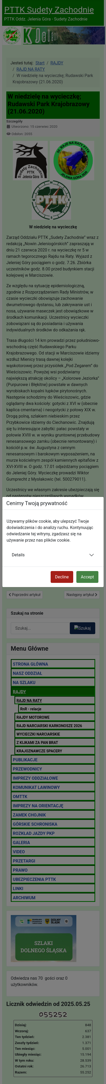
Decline (62, 576)
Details (18, 554)
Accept (87, 576)
